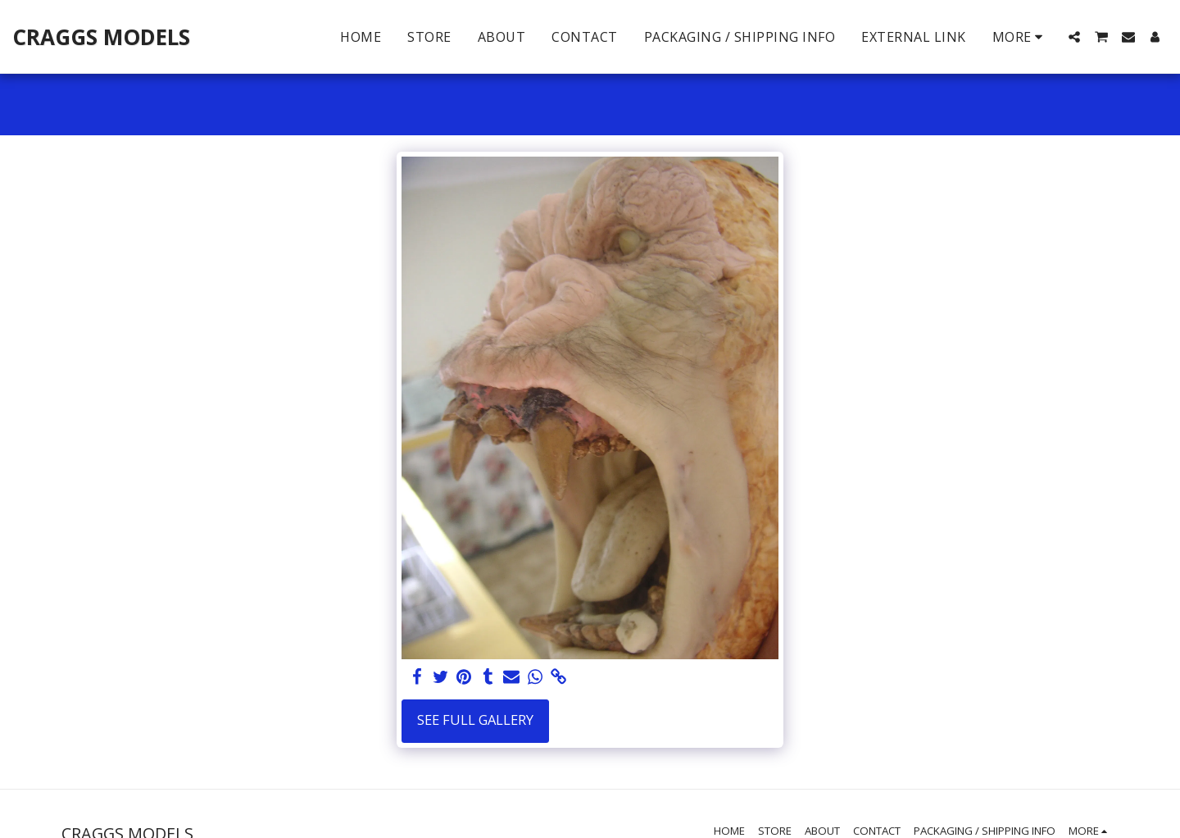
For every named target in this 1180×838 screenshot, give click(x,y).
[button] (1074, 36)
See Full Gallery (475, 719)
